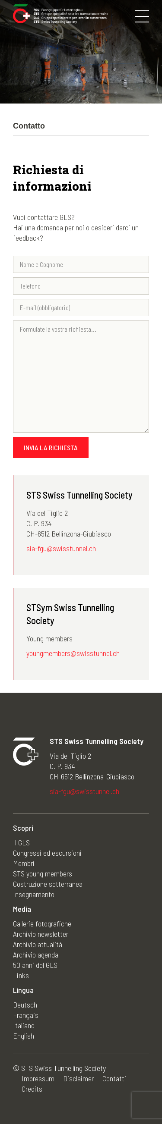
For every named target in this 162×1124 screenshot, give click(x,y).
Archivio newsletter (40, 934)
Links (21, 975)
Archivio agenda (35, 954)
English (23, 1035)
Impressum (38, 1078)
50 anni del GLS (35, 965)
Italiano (24, 1025)
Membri (24, 863)
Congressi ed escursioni (47, 852)
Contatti (114, 1078)
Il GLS (21, 842)
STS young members (42, 873)
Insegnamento (33, 894)
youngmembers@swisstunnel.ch (73, 653)
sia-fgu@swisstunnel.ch (61, 548)
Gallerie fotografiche (42, 923)
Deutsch (25, 1004)
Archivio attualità (37, 944)
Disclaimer (78, 1078)
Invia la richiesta (51, 447)
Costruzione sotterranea (48, 884)
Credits (32, 1088)
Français (25, 1015)
